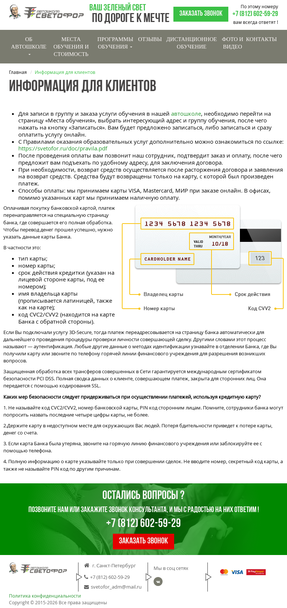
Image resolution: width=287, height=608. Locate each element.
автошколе (186, 113)
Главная (18, 72)
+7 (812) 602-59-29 (255, 14)
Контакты (261, 39)
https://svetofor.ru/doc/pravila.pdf (62, 148)
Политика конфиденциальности (45, 596)
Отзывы (150, 39)
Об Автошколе (29, 45)
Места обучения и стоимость (71, 46)
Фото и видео (232, 43)
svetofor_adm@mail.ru (113, 587)
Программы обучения (115, 43)
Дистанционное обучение (191, 43)
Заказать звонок (200, 14)
